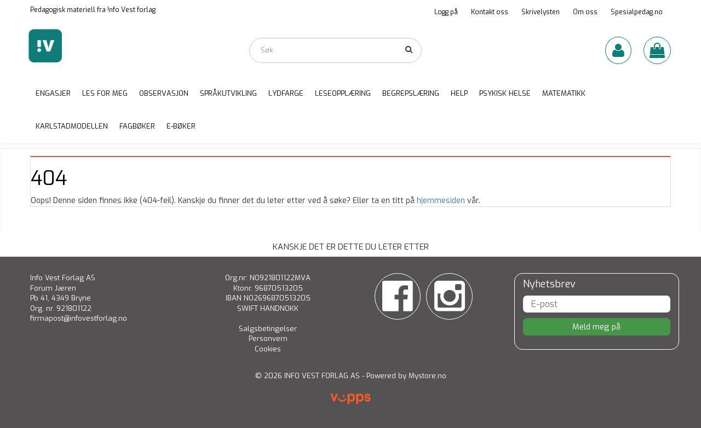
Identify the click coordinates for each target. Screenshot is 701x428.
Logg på (446, 12)
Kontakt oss (489, 12)
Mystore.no (427, 375)
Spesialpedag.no (637, 12)
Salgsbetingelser (268, 328)
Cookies (268, 349)
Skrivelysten (540, 12)
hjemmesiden (441, 200)
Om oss (585, 12)
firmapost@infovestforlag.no (78, 318)
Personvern (268, 338)
